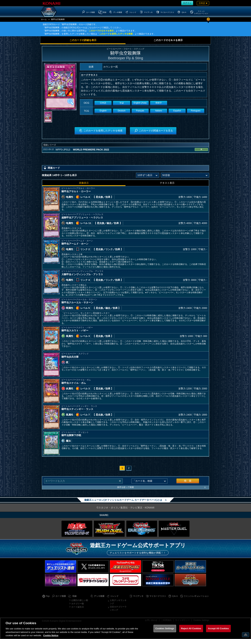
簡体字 (158, 103)
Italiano (158, 110)
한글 (122, 103)
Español (177, 110)
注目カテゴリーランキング (118, 608)
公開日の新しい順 (79, 600)
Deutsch (122, 110)
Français (140, 110)
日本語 (103, 103)
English (103, 110)
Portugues (195, 110)
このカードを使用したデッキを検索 (116, 34)
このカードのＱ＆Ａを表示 (101, 30)
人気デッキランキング (118, 602)
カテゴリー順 (77, 603)
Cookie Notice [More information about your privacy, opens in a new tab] (50, 635)
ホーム (44, 19)
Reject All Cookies (191, 628)
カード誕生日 (77, 607)
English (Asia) (140, 103)
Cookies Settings (164, 628)
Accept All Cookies (218, 628)
